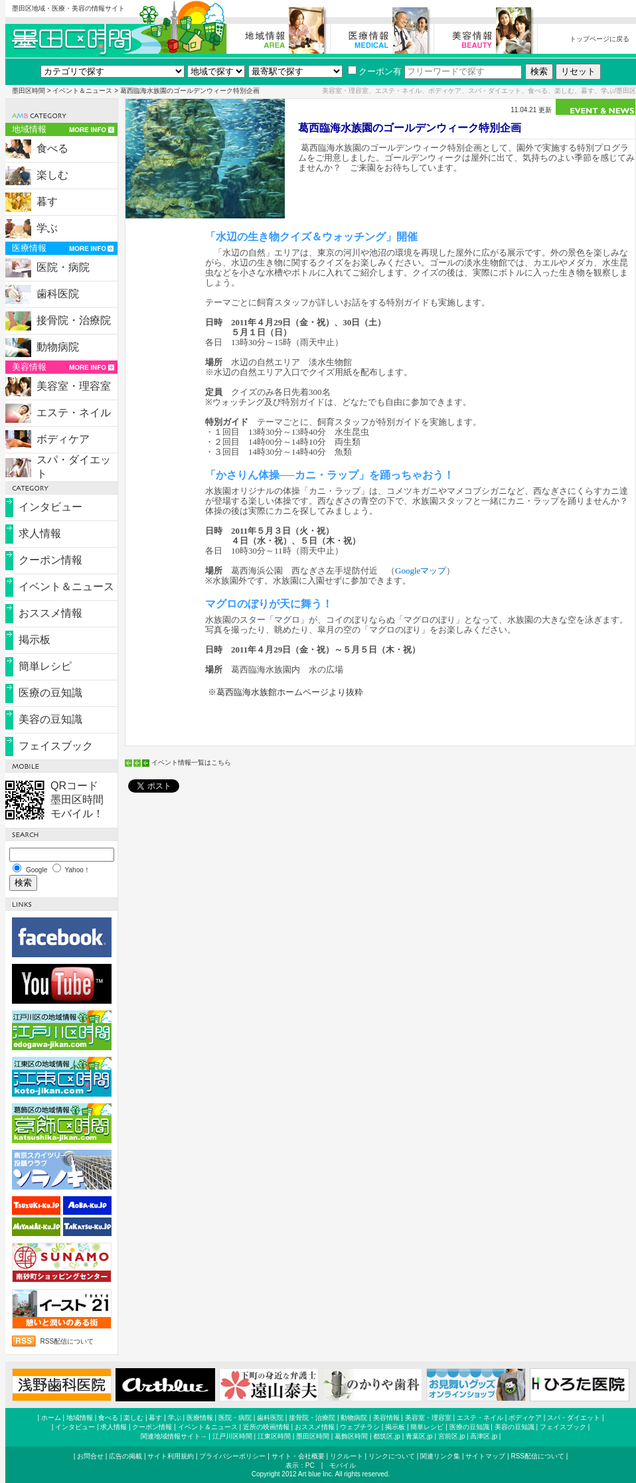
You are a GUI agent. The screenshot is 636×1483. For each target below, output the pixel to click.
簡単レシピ (45, 666)
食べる (52, 148)
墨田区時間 (28, 90)
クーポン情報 (50, 560)
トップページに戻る (599, 38)
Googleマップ (420, 571)
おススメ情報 (50, 613)
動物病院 (58, 346)
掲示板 (34, 639)
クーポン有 (375, 71)
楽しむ (52, 175)
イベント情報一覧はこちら (191, 762)
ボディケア (63, 439)
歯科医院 (58, 293)
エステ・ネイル (74, 412)
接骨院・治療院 (74, 320)
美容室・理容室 (74, 386)
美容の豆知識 (50, 719)
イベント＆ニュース (82, 90)
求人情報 (40, 533)
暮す (47, 201)
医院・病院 (63, 267)
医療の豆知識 (50, 692)
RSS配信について (67, 1341)
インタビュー (50, 506)
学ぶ (47, 228)
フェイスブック (56, 745)
